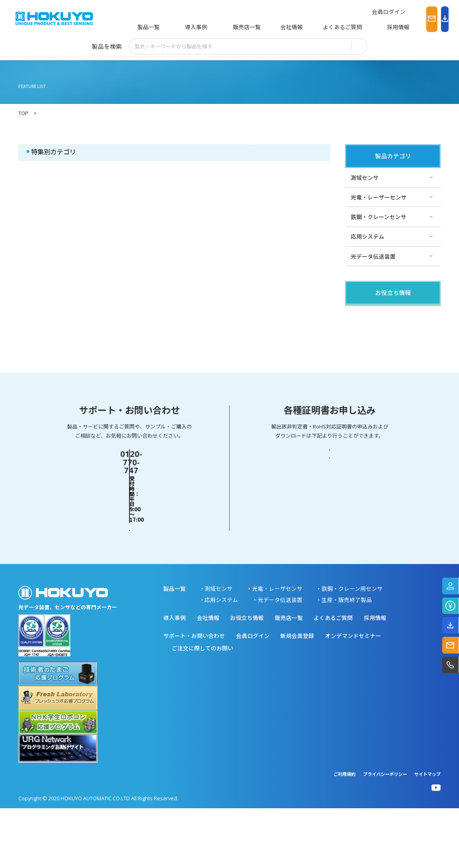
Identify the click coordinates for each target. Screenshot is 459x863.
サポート (213, 151)
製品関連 (56, 151)
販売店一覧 (223, 27)
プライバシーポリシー (385, 828)
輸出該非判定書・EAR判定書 (329, 536)
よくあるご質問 (308, 27)
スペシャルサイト (292, 151)
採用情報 (353, 27)
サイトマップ (427, 828)
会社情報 (263, 27)
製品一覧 (147, 27)
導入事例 (184, 27)
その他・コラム (135, 151)
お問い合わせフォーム (129, 565)
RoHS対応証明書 (330, 565)
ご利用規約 (345, 828)
